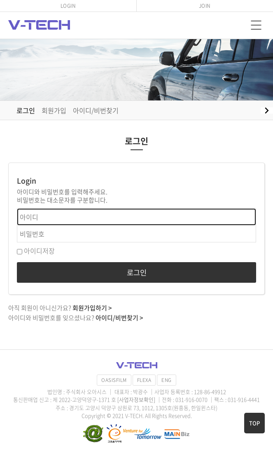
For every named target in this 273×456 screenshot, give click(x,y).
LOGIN (68, 5)
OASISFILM (114, 380)
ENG (166, 380)
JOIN (205, 5)
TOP (254, 423)
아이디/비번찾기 (96, 110)
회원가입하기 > (92, 307)
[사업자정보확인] (136, 399)
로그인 (25, 110)
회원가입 (54, 110)
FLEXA (144, 380)
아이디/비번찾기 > (119, 317)
